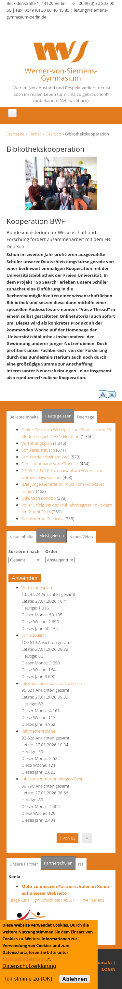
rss (81, 864)
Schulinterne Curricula (42, 518)
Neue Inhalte (21, 537)
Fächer (35, 134)
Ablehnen (74, 979)
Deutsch (53, 134)
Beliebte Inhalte (24, 417)
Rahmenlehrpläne (38, 731)
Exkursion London (38, 498)
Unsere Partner (23, 864)
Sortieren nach (24, 551)
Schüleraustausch (38, 450)
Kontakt (103, 962)
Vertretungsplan (36, 443)
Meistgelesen (51, 535)
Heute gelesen (58, 416)
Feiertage (85, 417)
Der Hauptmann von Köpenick (50, 464)
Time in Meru (91, 900)
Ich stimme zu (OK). (29, 979)
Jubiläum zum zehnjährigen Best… (53, 779)
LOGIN (108, 969)
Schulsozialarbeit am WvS (45, 457)
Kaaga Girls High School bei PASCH (43, 900)
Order (51, 551)
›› (87, 838)
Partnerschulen (59, 861)
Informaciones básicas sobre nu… (53, 683)
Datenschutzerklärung (26, 959)
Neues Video (81, 537)
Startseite (15, 134)
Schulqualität (33, 635)
